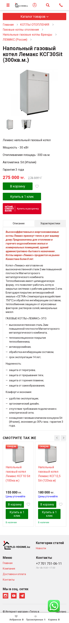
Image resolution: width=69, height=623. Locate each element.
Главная (8, 24)
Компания (9, 568)
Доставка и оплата (14, 574)
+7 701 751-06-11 (49, 563)
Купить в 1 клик (22, 197)
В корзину (17, 186)
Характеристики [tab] (50, 223)
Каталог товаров (32, 16)
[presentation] (57, 438)
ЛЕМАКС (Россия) (15, 39)
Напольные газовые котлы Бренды (27, 34)
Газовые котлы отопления (21, 29)
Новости (41, 548)
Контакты (9, 579)
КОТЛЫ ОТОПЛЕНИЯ (34, 24)
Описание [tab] (19, 223)
